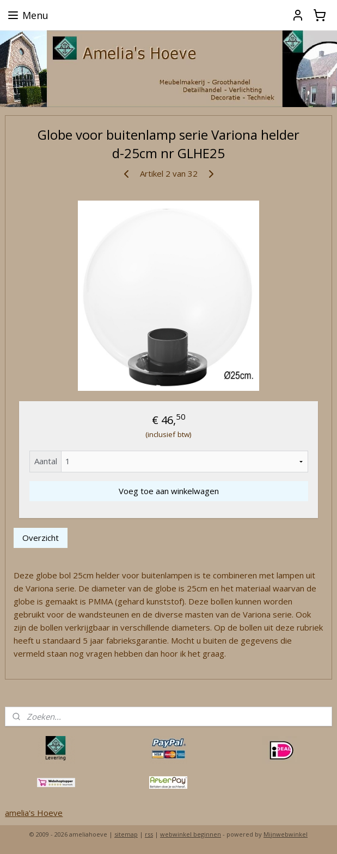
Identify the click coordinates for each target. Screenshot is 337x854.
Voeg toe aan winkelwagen (169, 490)
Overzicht (40, 537)
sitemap (126, 834)
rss (149, 834)
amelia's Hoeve (34, 812)
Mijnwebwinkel (286, 834)
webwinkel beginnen (190, 834)
